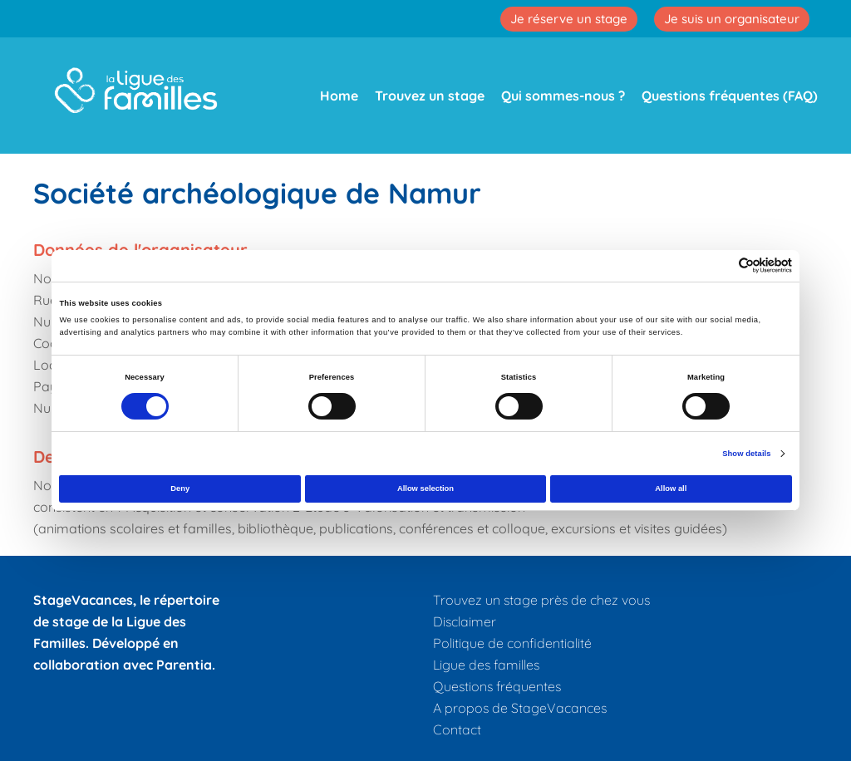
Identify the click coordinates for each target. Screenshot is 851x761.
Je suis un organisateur (731, 19)
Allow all (670, 488)
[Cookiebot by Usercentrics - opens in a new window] (719, 265)
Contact (457, 729)
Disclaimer (464, 621)
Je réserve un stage (568, 19)
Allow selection (425, 488)
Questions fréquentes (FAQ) (730, 95)
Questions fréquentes (497, 686)
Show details (746, 453)
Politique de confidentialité (512, 643)
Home (339, 95)
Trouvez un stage (430, 95)
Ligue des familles (486, 664)
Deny (179, 488)
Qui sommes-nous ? (563, 95)
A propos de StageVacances (520, 708)
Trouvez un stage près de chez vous (541, 600)
